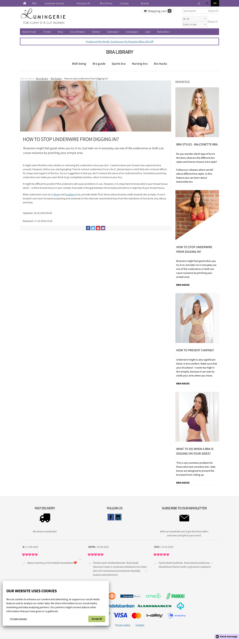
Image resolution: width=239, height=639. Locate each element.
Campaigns (132, 31)
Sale (147, 31)
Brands (145, 3)
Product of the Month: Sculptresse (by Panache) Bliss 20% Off (119, 41)
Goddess (70, 194)
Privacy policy (122, 625)
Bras (60, 31)
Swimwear (113, 31)
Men (34, 3)
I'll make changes (18, 618)
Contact (124, 3)
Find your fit (83, 3)
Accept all (97, 618)
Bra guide (99, 64)
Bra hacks (160, 64)
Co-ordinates (77, 31)
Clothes (96, 31)
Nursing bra (140, 64)
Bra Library (106, 3)
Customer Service (54, 3)
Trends (47, 31)
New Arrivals (29, 31)
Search (212, 21)
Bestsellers (163, 31)
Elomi (57, 194)
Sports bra (119, 64)
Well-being (79, 64)
